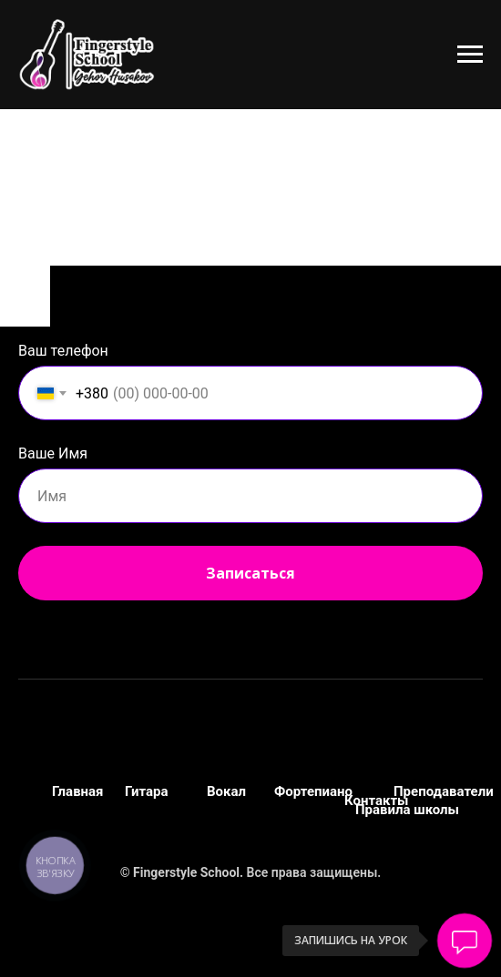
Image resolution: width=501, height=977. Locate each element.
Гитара (147, 791)
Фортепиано (313, 791)
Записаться (250, 573)
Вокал (226, 791)
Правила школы (407, 809)
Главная (78, 791)
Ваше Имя (52, 453)
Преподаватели (444, 791)
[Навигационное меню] (470, 54)
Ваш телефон (63, 350)
